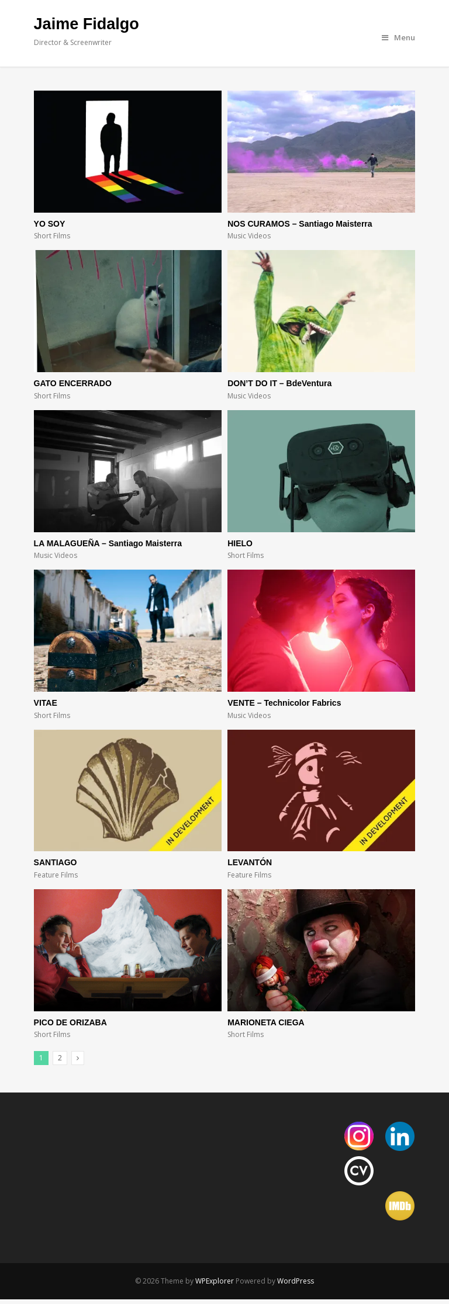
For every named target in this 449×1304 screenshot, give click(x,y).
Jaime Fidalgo (86, 24)
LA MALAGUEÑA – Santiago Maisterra (108, 543)
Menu (398, 37)
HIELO (240, 543)
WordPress (295, 1281)
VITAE (45, 703)
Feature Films (56, 875)
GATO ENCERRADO (73, 383)
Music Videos (249, 236)
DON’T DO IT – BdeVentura (279, 383)
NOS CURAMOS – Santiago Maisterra (299, 223)
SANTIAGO (55, 862)
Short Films (52, 236)
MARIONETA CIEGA (265, 1022)
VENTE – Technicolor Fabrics (284, 703)
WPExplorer (214, 1281)
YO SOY (49, 223)
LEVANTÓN (249, 862)
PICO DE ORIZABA (70, 1022)
